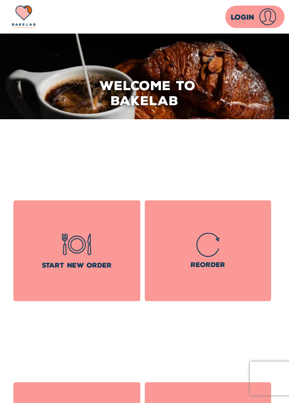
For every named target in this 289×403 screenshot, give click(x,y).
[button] (255, 17)
